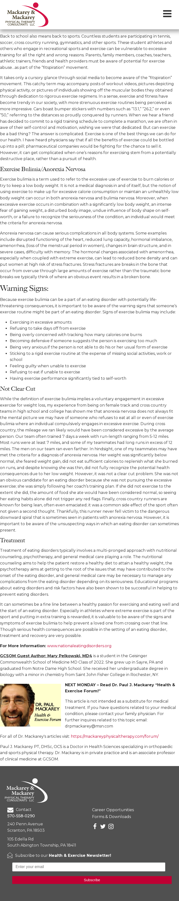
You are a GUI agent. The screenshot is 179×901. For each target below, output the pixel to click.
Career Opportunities (113, 810)
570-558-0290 (21, 816)
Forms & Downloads (111, 816)
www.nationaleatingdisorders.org (79, 646)
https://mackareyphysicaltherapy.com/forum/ (114, 736)
